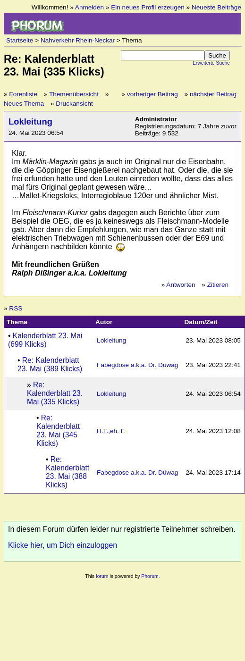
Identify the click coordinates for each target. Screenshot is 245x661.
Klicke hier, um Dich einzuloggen (62, 545)
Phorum (149, 576)
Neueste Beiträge (216, 7)
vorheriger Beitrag (152, 94)
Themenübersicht (74, 94)
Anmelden (89, 7)
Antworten (180, 284)
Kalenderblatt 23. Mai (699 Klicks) (45, 340)
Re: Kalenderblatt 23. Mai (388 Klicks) (67, 472)
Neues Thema (24, 103)
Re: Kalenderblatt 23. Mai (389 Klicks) (49, 364)
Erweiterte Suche (211, 63)
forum (102, 576)
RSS (15, 308)
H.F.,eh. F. (111, 431)
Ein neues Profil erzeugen (148, 7)
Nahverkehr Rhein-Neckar (78, 40)
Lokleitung (30, 121)
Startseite (19, 40)
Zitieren (217, 284)
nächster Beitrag (213, 94)
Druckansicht (74, 103)
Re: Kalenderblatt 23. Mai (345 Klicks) (58, 430)
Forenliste (23, 94)
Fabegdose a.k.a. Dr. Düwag (137, 364)
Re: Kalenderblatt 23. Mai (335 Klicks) (55, 393)
